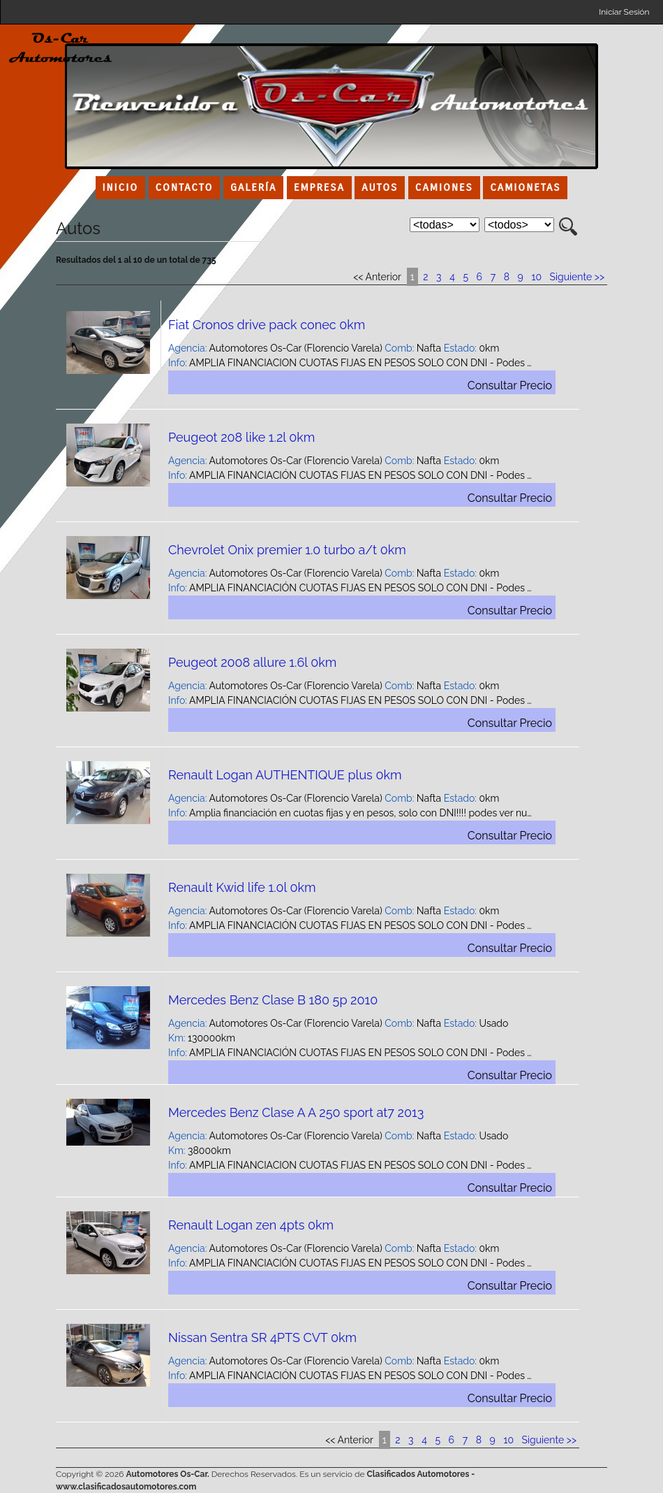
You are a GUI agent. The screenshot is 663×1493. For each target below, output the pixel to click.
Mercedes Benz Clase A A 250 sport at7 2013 (296, 1112)
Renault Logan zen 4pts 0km (251, 1225)
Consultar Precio (510, 385)
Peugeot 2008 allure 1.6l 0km (252, 662)
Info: (177, 362)
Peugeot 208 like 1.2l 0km (241, 437)
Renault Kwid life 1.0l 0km (242, 887)
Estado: (460, 348)
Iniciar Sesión (624, 12)
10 (536, 276)
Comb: (399, 348)
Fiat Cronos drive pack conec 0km (266, 324)
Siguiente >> (577, 276)
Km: (177, 1038)
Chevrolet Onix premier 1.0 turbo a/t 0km (287, 549)
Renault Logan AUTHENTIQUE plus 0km (285, 774)
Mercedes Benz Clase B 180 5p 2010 (273, 1000)
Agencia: (187, 348)
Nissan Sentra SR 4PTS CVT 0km (262, 1337)
